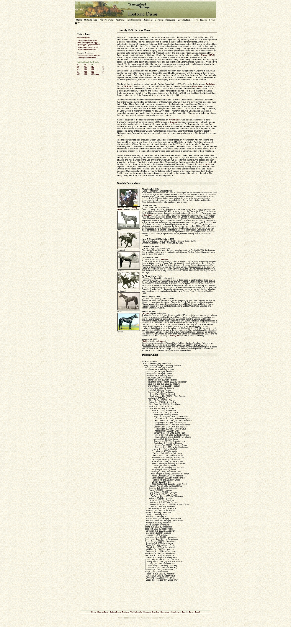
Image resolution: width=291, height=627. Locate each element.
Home (93, 612)
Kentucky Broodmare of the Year (89, 56)
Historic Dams (115, 612)
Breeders (147, 612)
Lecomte (205, 164)
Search (185, 612)
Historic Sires (102, 612)
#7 (92, 66)
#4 (102, 65)
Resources (165, 612)
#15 (92, 70)
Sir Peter (128, 86)
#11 (92, 68)
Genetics (155, 612)
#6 (85, 66)
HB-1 (211, 55)
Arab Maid (95, 75)
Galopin (174, 122)
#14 (85, 70)
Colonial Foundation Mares (87, 46)
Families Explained (84, 37)
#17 (78, 71)
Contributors (176, 612)
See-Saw (148, 215)
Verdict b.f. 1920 (149, 312)
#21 (78, 73)
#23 (92, 73)
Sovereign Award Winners (87, 57)
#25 (78, 75)
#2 (85, 65)
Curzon (145, 206)
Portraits (125, 612)
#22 (85, 73)
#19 (92, 71)
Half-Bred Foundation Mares (88, 48)
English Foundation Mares (87, 40)
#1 (78, 65)
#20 (103, 71)
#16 (103, 70)
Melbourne (197, 86)
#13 (78, 70)
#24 (103, 73)
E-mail (197, 612)
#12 (103, 68)
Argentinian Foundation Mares (89, 44)
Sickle (145, 341)
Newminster (174, 120)
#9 (78, 68)
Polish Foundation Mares (87, 49)
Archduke (210, 84)
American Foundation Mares (88, 42)
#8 (102, 66)
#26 (85, 75)
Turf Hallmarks (136, 612)
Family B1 (174, 336)
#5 (78, 66)
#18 (85, 71)
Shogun (204, 55)
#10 (85, 68)
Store (191, 612)
